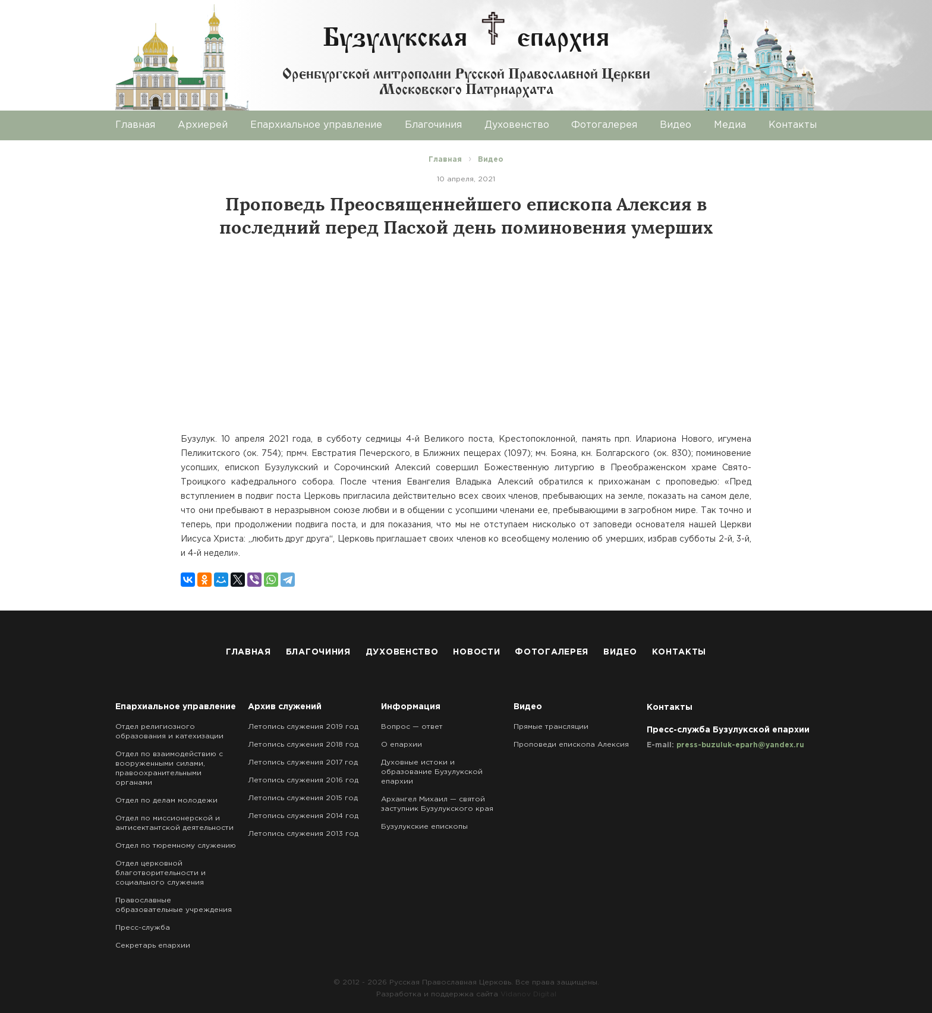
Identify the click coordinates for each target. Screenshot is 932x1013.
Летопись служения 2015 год (303, 798)
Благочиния (433, 125)
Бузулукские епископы (424, 826)
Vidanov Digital (528, 994)
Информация (410, 706)
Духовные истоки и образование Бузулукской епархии (432, 772)
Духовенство (516, 125)
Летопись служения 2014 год (303, 816)
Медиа (730, 125)
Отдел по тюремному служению (175, 845)
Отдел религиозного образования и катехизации (169, 731)
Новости (476, 652)
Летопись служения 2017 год (303, 762)
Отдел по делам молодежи (166, 800)
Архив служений (285, 706)
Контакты (793, 125)
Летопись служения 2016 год (303, 780)
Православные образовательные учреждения (173, 905)
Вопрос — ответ (412, 726)
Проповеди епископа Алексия (571, 744)
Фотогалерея (604, 125)
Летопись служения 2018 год (303, 744)
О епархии (401, 744)
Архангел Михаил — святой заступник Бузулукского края (437, 804)
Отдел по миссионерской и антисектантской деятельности (174, 823)
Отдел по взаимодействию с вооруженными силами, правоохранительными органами (169, 768)
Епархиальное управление (316, 125)
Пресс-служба (142, 927)
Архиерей (203, 125)
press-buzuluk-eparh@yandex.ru (740, 745)
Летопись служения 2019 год (303, 726)
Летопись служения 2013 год (303, 833)
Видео (675, 125)
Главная (135, 125)
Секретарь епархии (152, 945)
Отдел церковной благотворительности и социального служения (160, 873)
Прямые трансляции (551, 726)
